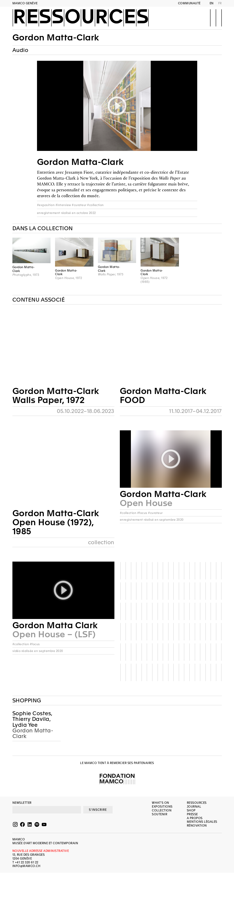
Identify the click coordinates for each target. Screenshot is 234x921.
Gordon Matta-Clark (55, 37)
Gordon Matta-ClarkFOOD (163, 395)
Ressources (81, 17)
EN (212, 3)
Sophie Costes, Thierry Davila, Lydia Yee (32, 719)
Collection (161, 810)
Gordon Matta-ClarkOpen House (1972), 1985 (55, 522)
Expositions (162, 806)
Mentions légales (202, 821)
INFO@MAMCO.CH (26, 866)
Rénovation (197, 825)
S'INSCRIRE (98, 809)
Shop (191, 810)
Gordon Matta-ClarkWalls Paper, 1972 (55, 395)
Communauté (189, 3)
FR (220, 3)
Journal (194, 806)
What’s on (160, 802)
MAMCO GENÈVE (25, 3)
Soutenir (159, 814)
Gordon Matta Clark (55, 625)
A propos (195, 818)
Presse (192, 814)
